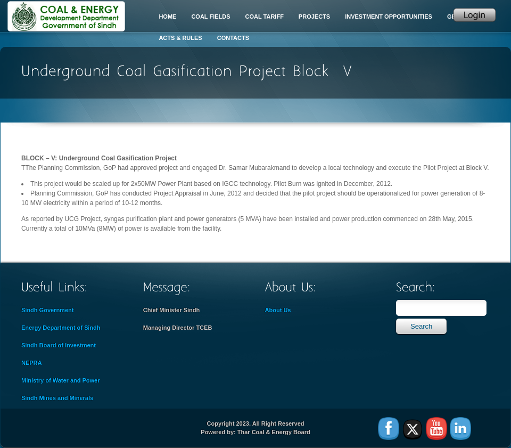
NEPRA (31, 363)
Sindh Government (47, 310)
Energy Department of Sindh (61, 327)
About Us (278, 310)
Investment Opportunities (388, 16)
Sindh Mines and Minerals (57, 398)
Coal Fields (210, 16)
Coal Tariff (264, 16)
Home (167, 16)
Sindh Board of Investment (58, 345)
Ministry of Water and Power (60, 380)
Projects (314, 16)
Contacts (233, 38)
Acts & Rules (180, 38)
